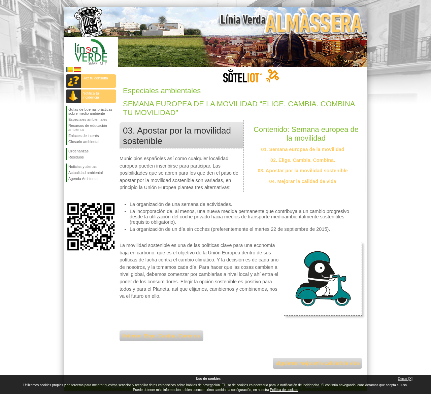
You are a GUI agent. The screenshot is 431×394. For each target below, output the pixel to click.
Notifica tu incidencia (90, 95)
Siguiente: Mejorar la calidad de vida (317, 363)
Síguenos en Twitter (81, 192)
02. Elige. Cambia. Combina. (302, 160)
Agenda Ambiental (83, 179)
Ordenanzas (78, 151)
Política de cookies (284, 390)
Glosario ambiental (83, 142)
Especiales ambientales (87, 119)
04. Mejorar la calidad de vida (302, 181)
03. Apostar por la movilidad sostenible (302, 170)
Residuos (76, 157)
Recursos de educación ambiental (87, 127)
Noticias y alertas (82, 167)
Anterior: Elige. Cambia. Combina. (161, 335)
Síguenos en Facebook (70, 192)
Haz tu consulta (95, 78)
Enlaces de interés (83, 136)
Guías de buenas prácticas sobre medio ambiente (90, 111)
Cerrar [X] (405, 379)
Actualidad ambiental (85, 173)
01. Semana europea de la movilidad (302, 149)
